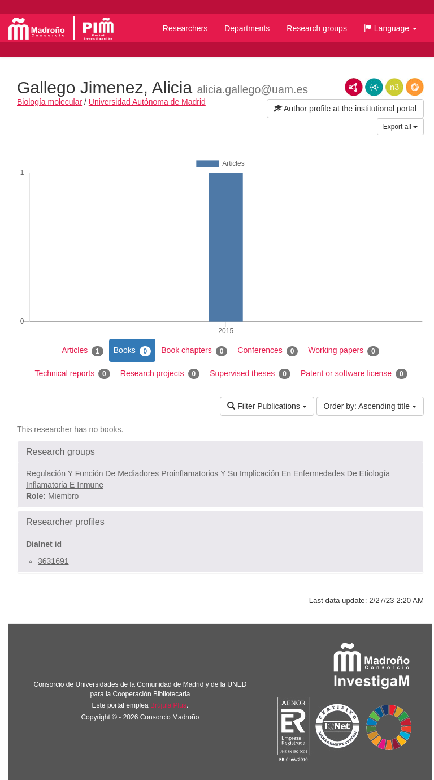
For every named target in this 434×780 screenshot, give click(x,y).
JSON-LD (374, 87)
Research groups (317, 28)
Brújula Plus (168, 705)
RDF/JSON (415, 87)
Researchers (185, 28)
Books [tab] (132, 351)
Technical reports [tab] (72, 374)
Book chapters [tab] (194, 351)
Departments (247, 28)
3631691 (53, 561)
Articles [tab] (82, 351)
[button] (390, 28)
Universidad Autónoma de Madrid (147, 101)
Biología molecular (49, 101)
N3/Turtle (394, 87)
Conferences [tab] (267, 351)
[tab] (220, 452)
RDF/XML (354, 87)
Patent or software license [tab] (354, 374)
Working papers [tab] (343, 351)
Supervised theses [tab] (250, 374)
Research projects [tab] (159, 374)
